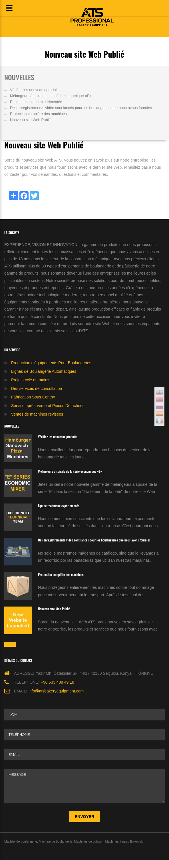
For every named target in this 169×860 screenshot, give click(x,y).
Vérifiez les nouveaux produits (34, 90)
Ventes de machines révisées (37, 414)
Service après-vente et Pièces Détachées (47, 405)
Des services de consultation (36, 388)
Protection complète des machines (38, 114)
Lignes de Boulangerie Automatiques (43, 371)
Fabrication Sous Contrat (33, 397)
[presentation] (47, 816)
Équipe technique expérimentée (36, 102)
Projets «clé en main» (30, 380)
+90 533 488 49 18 (57, 682)
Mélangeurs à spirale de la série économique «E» (50, 96)
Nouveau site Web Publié (31, 120)
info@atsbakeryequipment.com (56, 691)
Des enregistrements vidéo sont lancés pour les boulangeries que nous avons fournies (81, 108)
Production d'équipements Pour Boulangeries (51, 362)
